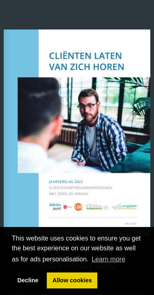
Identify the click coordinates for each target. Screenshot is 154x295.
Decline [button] (27, 280)
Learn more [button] (108, 259)
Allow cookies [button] (72, 280)
